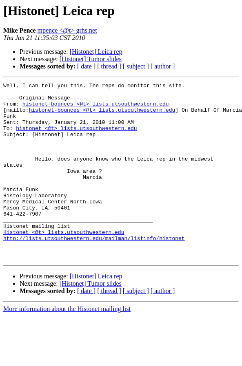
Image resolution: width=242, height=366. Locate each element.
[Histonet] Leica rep (96, 51)
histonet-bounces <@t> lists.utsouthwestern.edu (95, 108)
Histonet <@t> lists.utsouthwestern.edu (63, 262)
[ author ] (163, 66)
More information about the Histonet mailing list (67, 344)
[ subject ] (136, 66)
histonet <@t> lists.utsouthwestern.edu (76, 137)
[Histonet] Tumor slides (91, 58)
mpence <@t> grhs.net (67, 30)
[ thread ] (109, 66)
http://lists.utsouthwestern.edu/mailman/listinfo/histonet (94, 269)
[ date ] (86, 66)
